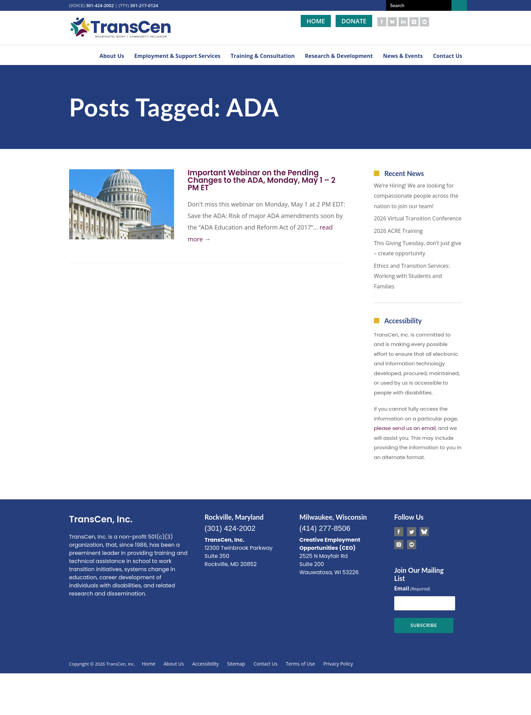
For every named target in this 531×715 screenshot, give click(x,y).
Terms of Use (300, 663)
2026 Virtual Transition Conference (417, 218)
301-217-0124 (144, 5)
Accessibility (205, 663)
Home (315, 21)
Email (412, 589)
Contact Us (447, 56)
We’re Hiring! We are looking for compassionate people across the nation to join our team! (416, 196)
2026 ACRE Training (398, 231)
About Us (112, 56)
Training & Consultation (263, 56)
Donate (353, 21)
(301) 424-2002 (230, 528)
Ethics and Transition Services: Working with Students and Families (412, 276)
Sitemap (236, 663)
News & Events (403, 56)
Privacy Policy (338, 663)
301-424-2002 (100, 5)
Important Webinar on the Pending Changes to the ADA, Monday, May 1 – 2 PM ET (261, 180)
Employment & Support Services (177, 56)
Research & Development (339, 56)
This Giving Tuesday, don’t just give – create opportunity (417, 248)
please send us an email (405, 428)
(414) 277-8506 (324, 528)
